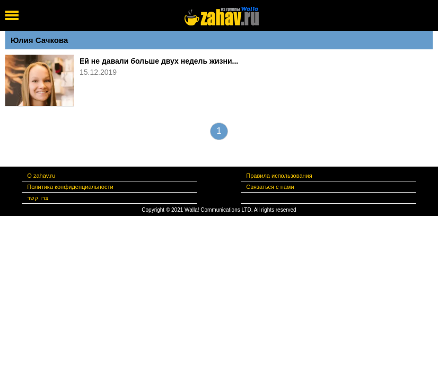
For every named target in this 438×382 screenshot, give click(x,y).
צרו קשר (38, 198)
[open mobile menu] (12, 15)
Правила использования (279, 175)
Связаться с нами (270, 187)
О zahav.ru (41, 175)
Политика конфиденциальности (70, 187)
